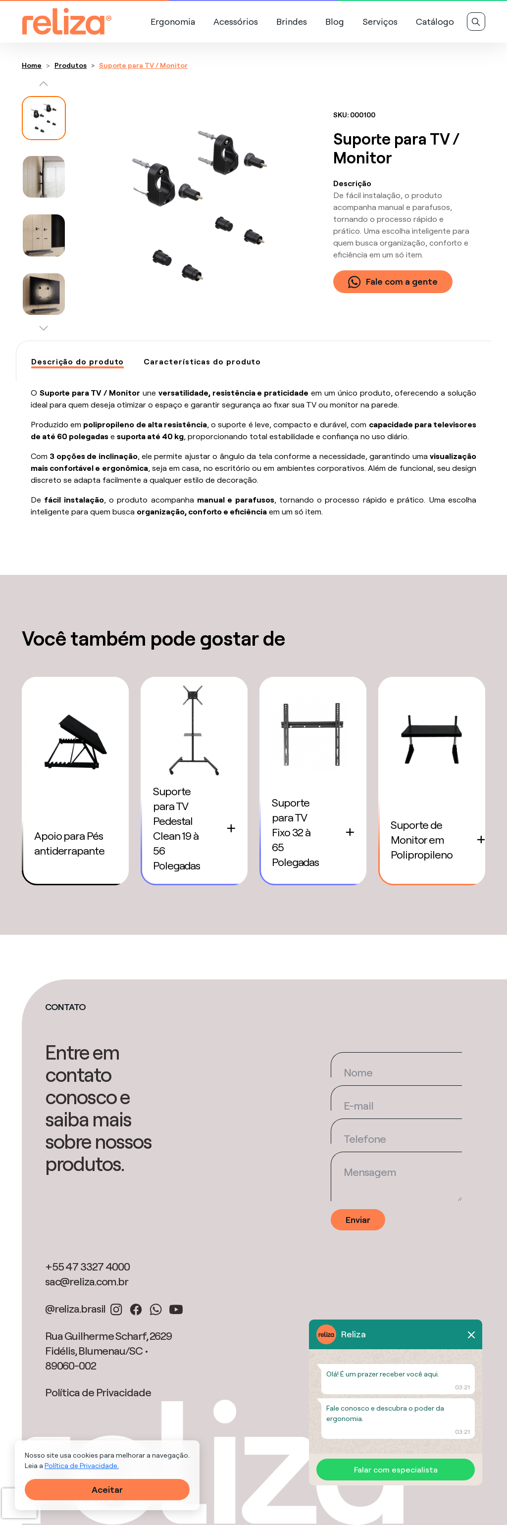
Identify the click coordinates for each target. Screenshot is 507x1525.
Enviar (358, 1219)
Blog (334, 21)
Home (32, 65)
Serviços (380, 21)
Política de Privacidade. (82, 1465)
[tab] (77, 361)
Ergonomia (173, 21)
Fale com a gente (393, 281)
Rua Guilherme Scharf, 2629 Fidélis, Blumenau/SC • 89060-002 (108, 1350)
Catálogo (435, 21)
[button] (44, 86)
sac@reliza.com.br (86, 1281)
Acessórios (235, 21)
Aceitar (107, 1489)
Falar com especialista (396, 1469)
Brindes (291, 21)
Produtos (70, 65)
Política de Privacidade (98, 1392)
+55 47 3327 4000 (87, 1266)
